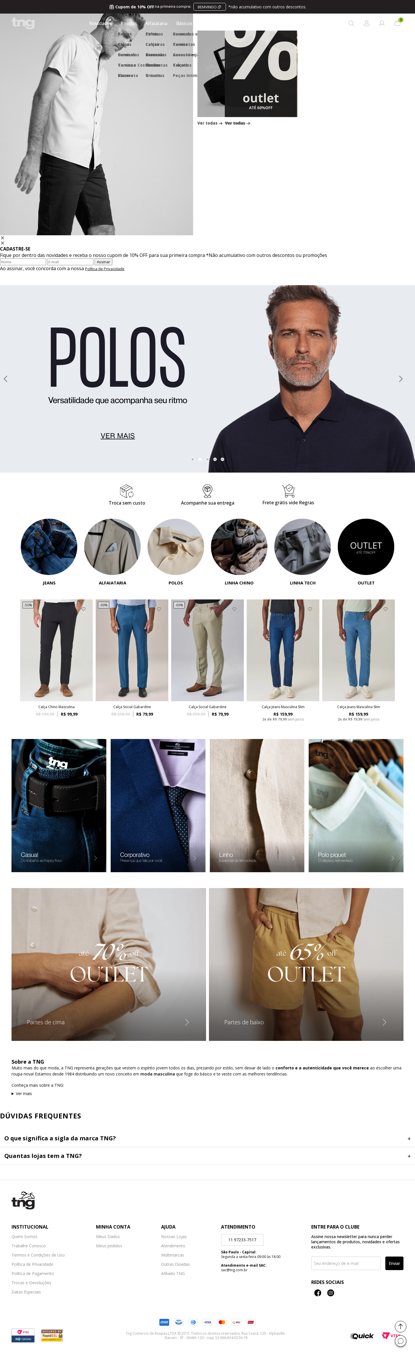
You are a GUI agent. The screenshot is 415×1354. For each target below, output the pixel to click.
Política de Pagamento (33, 1273)
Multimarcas (172, 1255)
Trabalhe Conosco (29, 1245)
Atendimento (173, 1245)
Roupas (127, 23)
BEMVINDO (207, 7)
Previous (5, 379)
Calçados (260, 23)
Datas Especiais (26, 1292)
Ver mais (24, 1093)
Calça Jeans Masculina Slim (283, 706)
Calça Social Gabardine (132, 706)
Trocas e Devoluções (31, 1282)
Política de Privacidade (104, 268)
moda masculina (157, 1074)
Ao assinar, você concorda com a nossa (62, 268)
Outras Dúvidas (175, 1264)
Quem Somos (24, 1236)
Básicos (182, 23)
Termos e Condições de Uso (38, 1255)
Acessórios (210, 23)
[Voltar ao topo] (400, 1326)
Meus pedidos (109, 1245)
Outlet (286, 23)
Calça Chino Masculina (56, 706)
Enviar (394, 1263)
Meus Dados (108, 1236)
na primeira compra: (207, 7)
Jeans (236, 23)
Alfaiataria (155, 23)
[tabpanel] (207, 379)
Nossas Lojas (174, 1236)
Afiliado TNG (173, 1273)
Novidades (98, 23)
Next (400, 379)
